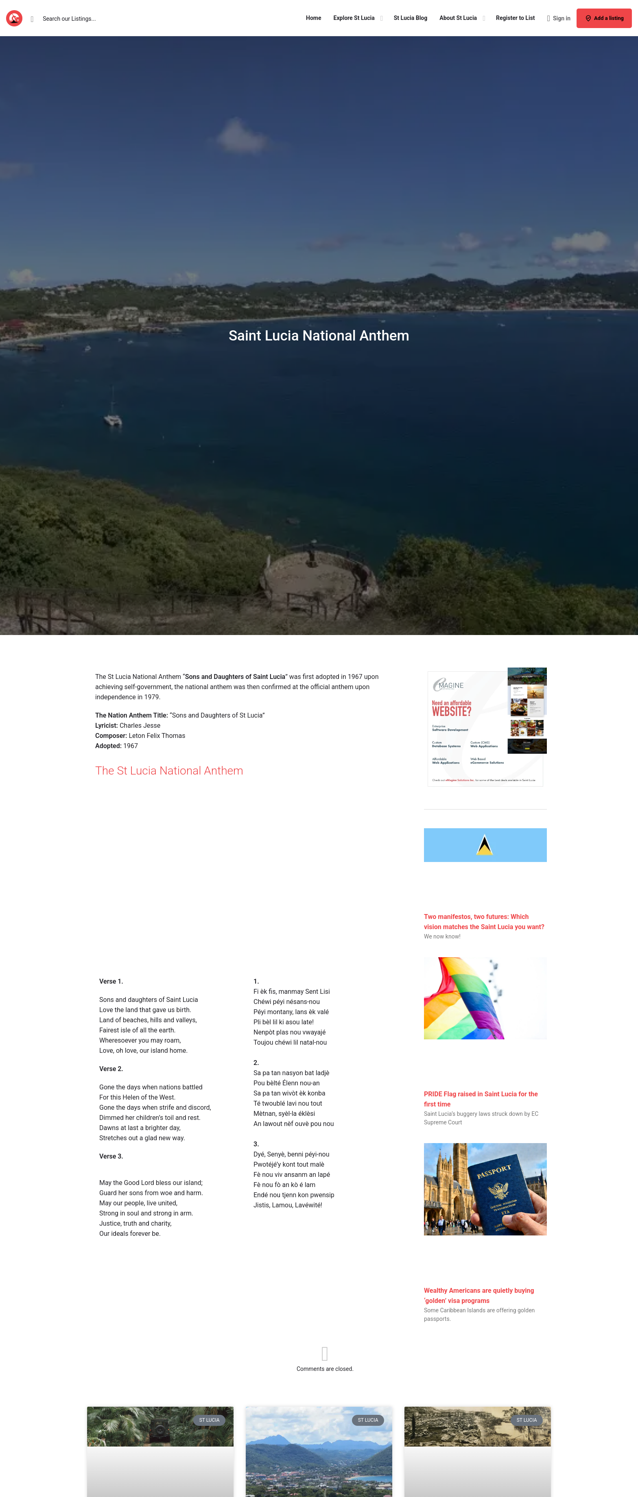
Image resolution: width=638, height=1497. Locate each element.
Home (313, 18)
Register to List (515, 18)
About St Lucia (458, 18)
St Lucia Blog (411, 18)
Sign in (561, 18)
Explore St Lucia (354, 18)
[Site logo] (15, 17)
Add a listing (604, 18)
